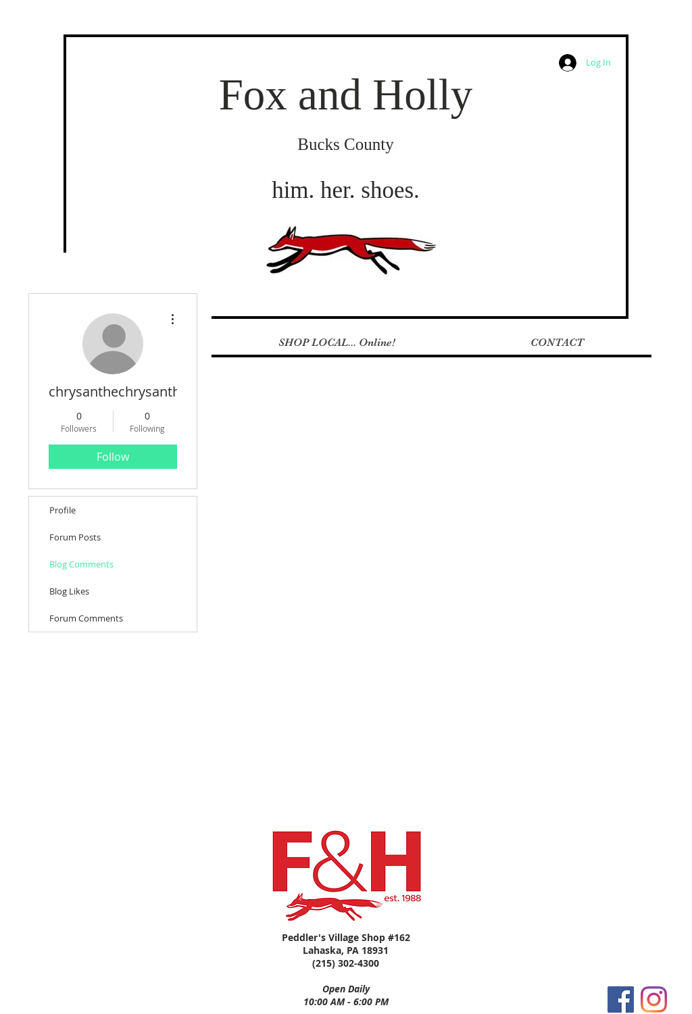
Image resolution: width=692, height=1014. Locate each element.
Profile (62, 510)
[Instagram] (654, 999)
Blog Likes (69, 591)
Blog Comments (81, 564)
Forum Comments (86, 618)
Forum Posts (75, 537)
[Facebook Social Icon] (621, 999)
